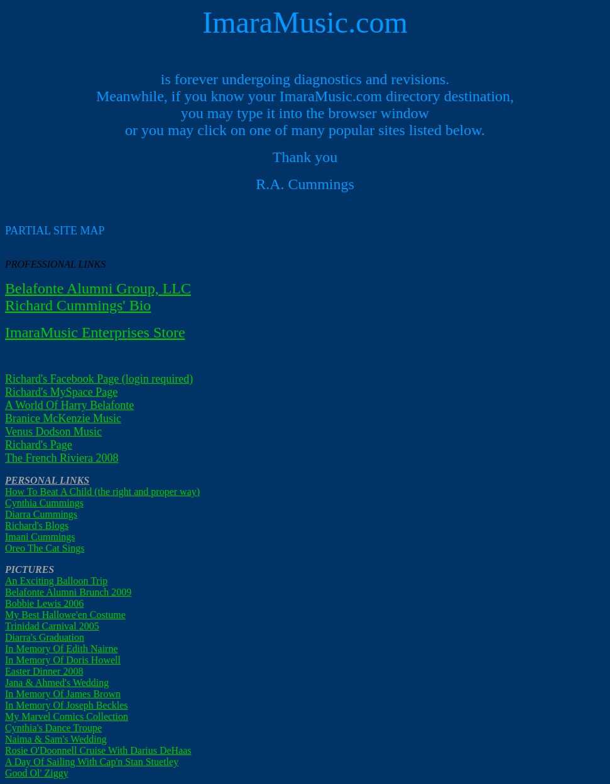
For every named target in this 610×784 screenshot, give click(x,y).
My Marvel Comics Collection (66, 716)
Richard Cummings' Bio (78, 305)
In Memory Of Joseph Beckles (66, 705)
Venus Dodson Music (53, 431)
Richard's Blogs (36, 525)
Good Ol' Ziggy (36, 773)
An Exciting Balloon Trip (56, 580)
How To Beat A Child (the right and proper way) (102, 491)
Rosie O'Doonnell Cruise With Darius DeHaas (98, 750)
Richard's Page (38, 444)
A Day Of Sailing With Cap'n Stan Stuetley (91, 761)
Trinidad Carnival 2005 (52, 626)
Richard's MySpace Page (61, 392)
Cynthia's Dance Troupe (53, 727)
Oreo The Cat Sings (44, 548)
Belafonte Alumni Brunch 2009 (68, 592)
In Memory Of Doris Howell (63, 660)
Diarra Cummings (41, 514)
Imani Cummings (40, 536)
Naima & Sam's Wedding (56, 739)
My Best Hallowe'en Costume (65, 614)
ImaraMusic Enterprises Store (95, 332)
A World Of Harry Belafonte (69, 405)
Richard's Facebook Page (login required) (99, 379)
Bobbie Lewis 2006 (44, 603)
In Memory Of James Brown (63, 694)
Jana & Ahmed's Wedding (57, 682)
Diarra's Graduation (44, 637)
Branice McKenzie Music (63, 418)
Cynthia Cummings (44, 503)
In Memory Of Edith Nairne (61, 648)
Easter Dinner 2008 (44, 671)
